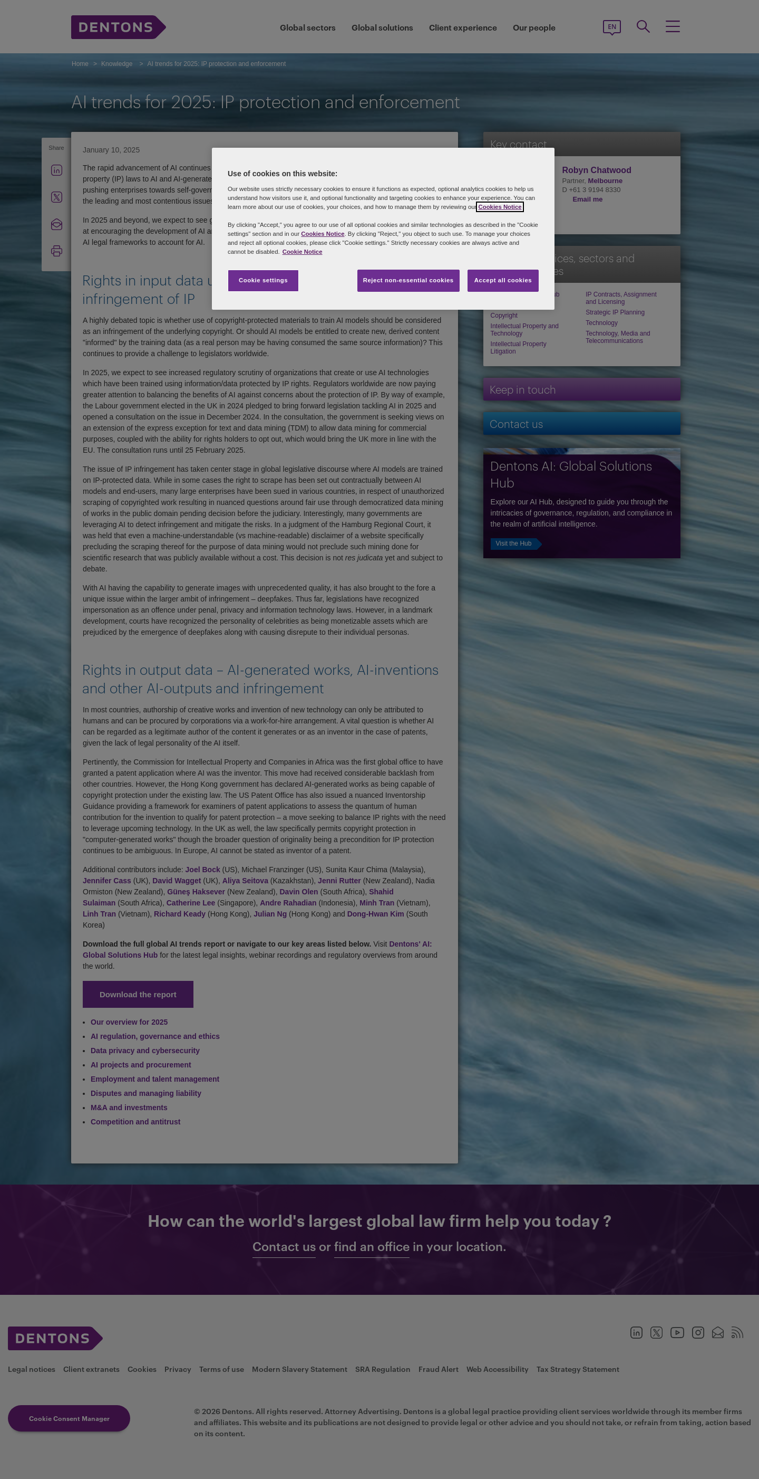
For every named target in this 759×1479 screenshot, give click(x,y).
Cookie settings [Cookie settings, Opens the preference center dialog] (263, 280)
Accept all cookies (503, 280)
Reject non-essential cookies (408, 280)
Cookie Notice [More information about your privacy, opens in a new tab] (303, 252)
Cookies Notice (499, 207)
